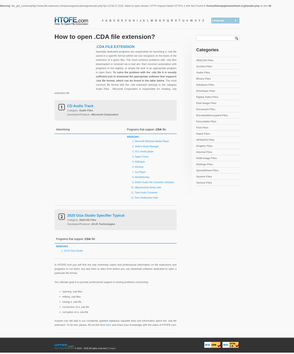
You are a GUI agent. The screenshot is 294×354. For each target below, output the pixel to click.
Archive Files (204, 66)
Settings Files (204, 164)
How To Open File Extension (76, 20)
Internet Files (204, 152)
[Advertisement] (74, 69)
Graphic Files (204, 145)
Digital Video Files (207, 97)
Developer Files (205, 90)
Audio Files (203, 72)
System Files (204, 176)
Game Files (203, 133)
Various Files (204, 182)
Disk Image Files (206, 103)
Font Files (202, 127)
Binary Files (203, 78)
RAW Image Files (206, 158)
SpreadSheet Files (207, 170)
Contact (112, 348)
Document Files (205, 109)
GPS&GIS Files (205, 139)
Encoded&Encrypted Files (212, 115)
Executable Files (206, 121)
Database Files (205, 84)
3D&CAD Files (204, 60)
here (108, 324)
